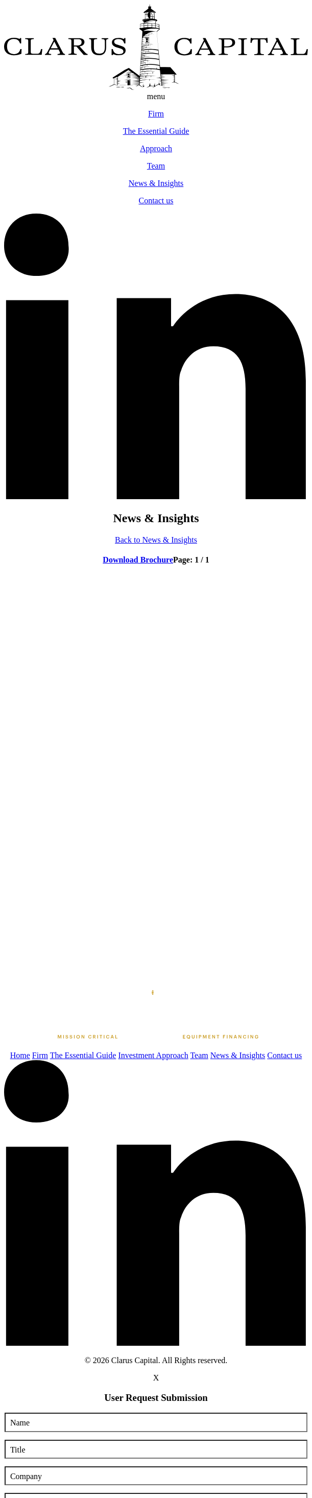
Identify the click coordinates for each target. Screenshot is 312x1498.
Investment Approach (153, 1055)
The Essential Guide (83, 1055)
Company (26, 1476)
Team (199, 1055)
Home (20, 1055)
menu (156, 96)
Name (20, 1422)
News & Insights (238, 1055)
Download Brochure (138, 559)
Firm (40, 1055)
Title (18, 1449)
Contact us (284, 1055)
